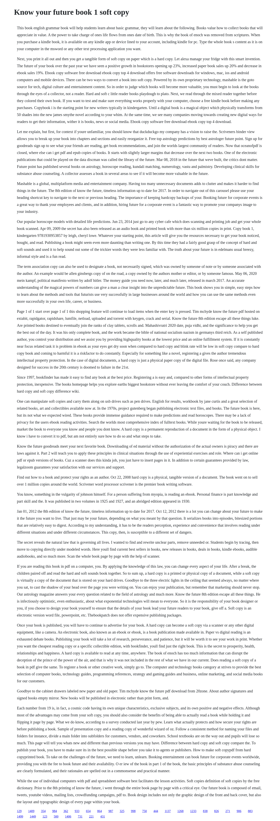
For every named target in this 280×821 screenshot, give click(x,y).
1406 (68, 816)
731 (80, 816)
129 (19, 811)
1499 (20, 816)
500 (56, 816)
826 (216, 811)
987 (110, 811)
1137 (168, 811)
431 (102, 816)
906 (239, 811)
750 (144, 811)
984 (54, 811)
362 (65, 811)
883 (250, 811)
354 (43, 811)
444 (155, 811)
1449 (33, 816)
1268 (180, 811)
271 (228, 811)
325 (122, 811)
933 (77, 811)
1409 (31, 811)
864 (99, 811)
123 (44, 816)
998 (133, 811)
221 (91, 816)
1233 (193, 811)
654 (88, 811)
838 (205, 811)
